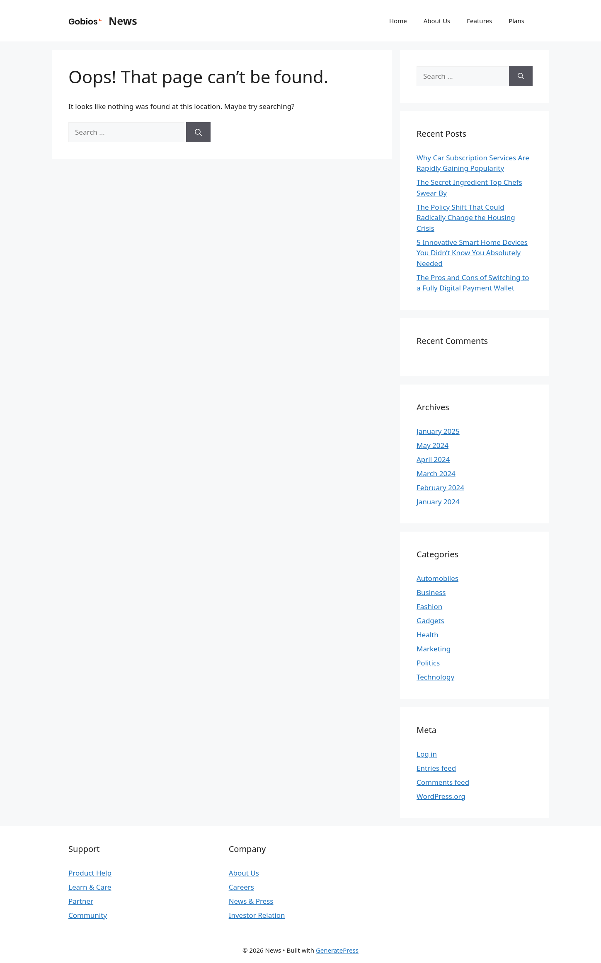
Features (479, 21)
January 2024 (438, 501)
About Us (437, 21)
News (123, 21)
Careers (241, 887)
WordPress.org (441, 796)
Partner (80, 901)
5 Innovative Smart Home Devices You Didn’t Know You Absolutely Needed (472, 252)
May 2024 (432, 445)
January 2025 (438, 431)
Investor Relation (257, 915)
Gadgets (430, 620)
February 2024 (440, 487)
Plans (516, 21)
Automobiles (437, 578)
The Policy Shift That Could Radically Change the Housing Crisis (466, 217)
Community (87, 915)
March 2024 (436, 473)
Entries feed (436, 768)
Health (428, 634)
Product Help (89, 873)
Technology (435, 677)
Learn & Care (89, 887)
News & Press (251, 901)
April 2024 (433, 459)
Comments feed (443, 782)
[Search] (198, 132)
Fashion (429, 606)
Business (431, 592)
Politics (428, 663)
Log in (427, 754)
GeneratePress (337, 950)
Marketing (434, 648)
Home (398, 21)
